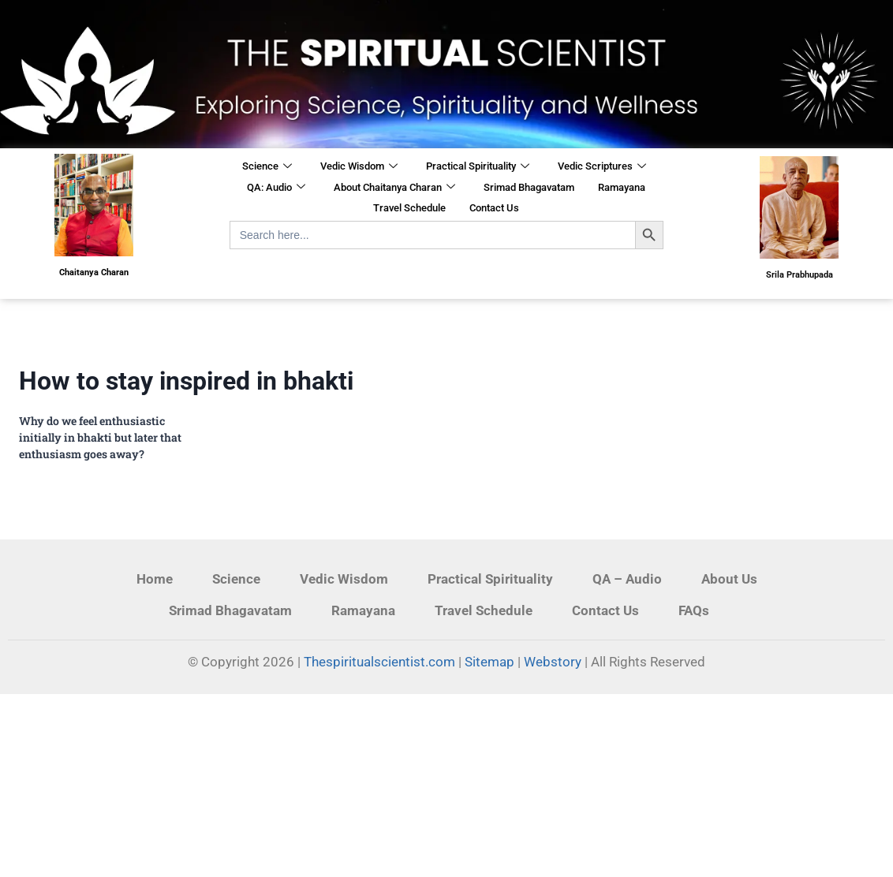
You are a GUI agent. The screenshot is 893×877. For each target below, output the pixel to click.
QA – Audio (627, 579)
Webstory (552, 662)
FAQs (693, 610)
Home (154, 579)
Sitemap (489, 662)
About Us (729, 579)
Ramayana (621, 187)
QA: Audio (276, 188)
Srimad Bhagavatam (529, 187)
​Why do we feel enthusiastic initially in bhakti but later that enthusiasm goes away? (100, 437)
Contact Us (494, 208)
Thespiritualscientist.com (379, 662)
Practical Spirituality (477, 167)
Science (267, 167)
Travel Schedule (409, 208)
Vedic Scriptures (602, 167)
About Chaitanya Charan (394, 188)
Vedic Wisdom (359, 167)
